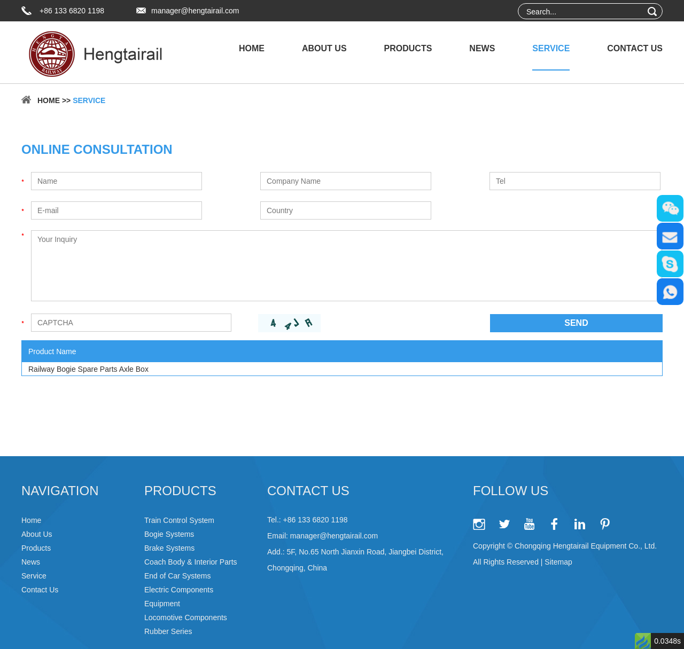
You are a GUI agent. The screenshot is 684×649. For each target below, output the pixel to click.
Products (408, 48)
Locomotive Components (185, 617)
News (482, 48)
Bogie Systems (169, 534)
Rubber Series (168, 631)
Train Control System (179, 520)
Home (252, 48)
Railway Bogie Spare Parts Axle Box (88, 369)
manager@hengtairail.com (195, 10)
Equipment (162, 603)
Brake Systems (169, 548)
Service (551, 48)
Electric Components (178, 589)
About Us (324, 48)
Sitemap (558, 562)
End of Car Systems (177, 576)
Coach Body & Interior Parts (190, 562)
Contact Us (635, 48)
